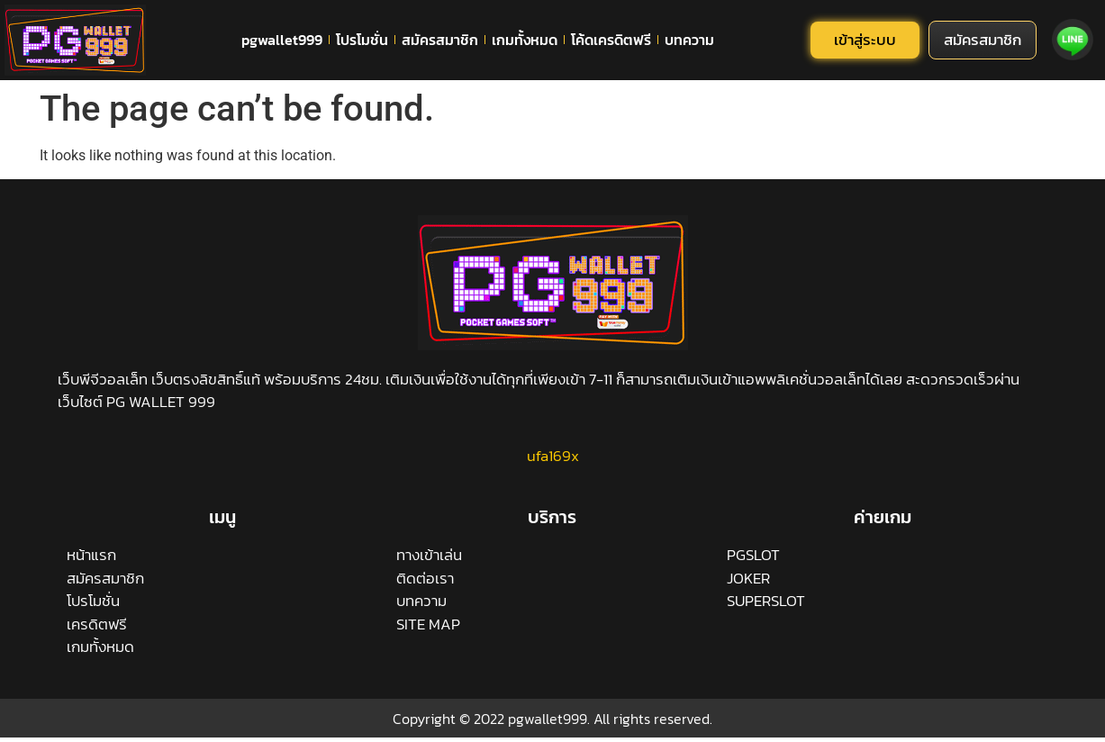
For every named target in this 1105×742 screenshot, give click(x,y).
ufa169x (553, 455)
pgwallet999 (281, 39)
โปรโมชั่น (362, 39)
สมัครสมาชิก (440, 39)
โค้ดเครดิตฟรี (611, 39)
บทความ (689, 39)
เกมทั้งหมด (524, 39)
